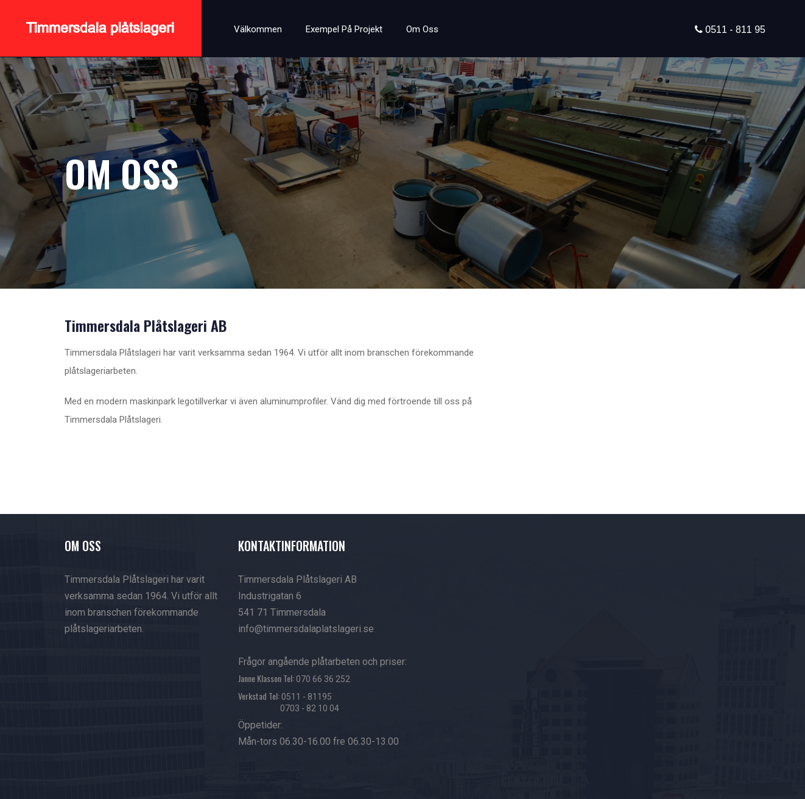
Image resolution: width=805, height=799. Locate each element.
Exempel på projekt (344, 29)
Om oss (422, 29)
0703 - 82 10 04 (309, 708)
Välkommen (258, 29)
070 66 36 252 (323, 679)
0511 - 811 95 (734, 29)
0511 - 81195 (306, 697)
